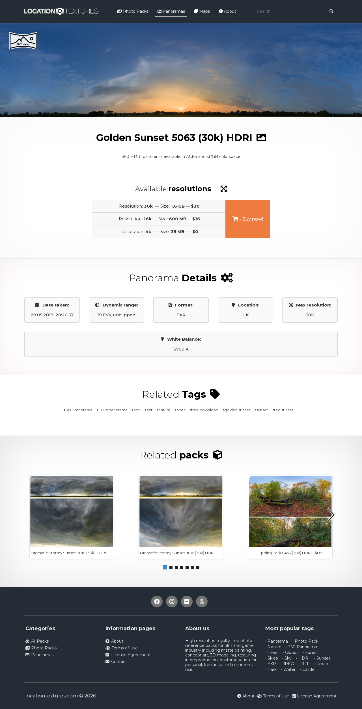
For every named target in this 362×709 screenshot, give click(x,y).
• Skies (271, 658)
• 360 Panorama (301, 646)
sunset (262, 410)
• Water (288, 669)
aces (180, 410)
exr (149, 410)
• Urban (321, 663)
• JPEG (287, 663)
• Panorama (276, 641)
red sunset (283, 410)
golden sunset (237, 410)
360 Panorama (79, 410)
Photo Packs (132, 11)
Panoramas (171, 11)
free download (204, 410)
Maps (202, 11)
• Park (271, 669)
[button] (165, 567)
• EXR (270, 663)
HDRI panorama (113, 410)
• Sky (287, 658)
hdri (137, 410)
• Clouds (290, 652)
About (227, 11)
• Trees (271, 652)
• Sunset (322, 658)
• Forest (310, 652)
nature (164, 410)
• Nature (273, 646)
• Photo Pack (305, 641)
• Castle (307, 669)
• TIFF (303, 663)
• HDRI (303, 658)
